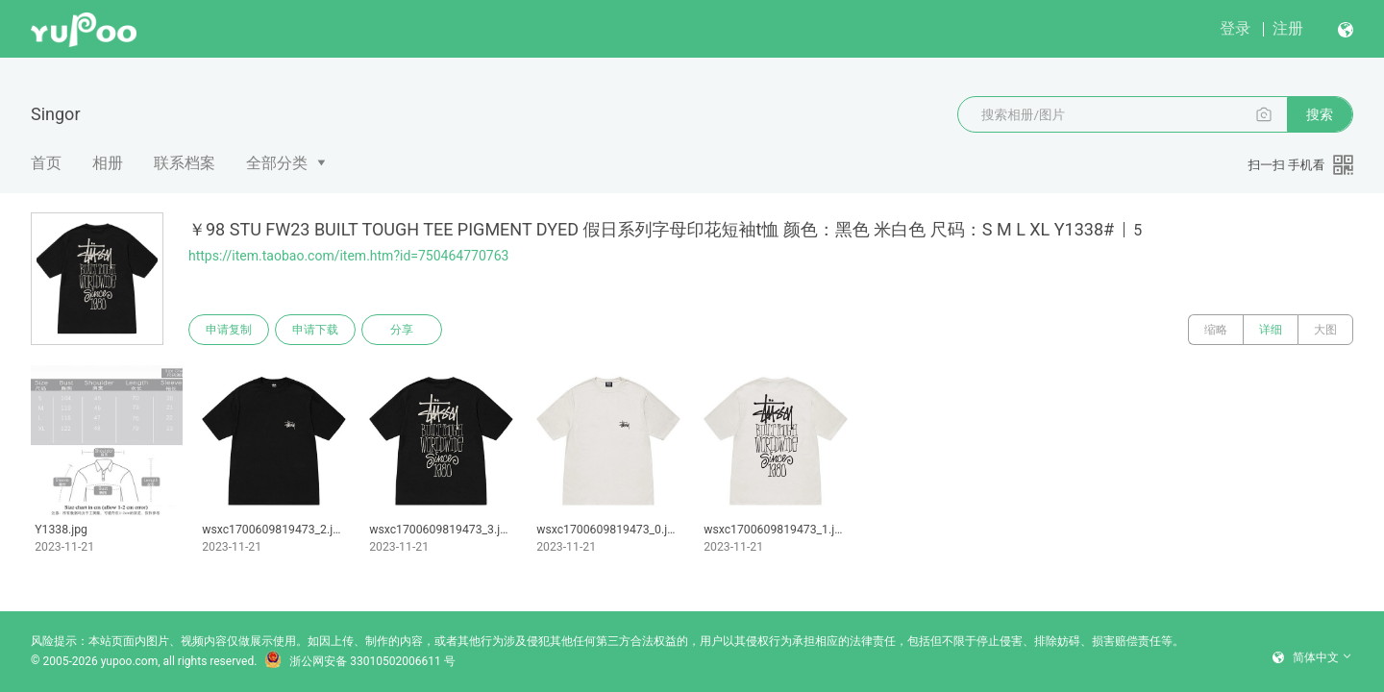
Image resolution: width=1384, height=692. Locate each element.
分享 (401, 329)
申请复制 (229, 329)
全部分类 (277, 163)
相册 (107, 163)
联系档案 (184, 163)
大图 (1325, 329)
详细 (1270, 329)
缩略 (1215, 329)
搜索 (1319, 114)
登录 (1235, 28)
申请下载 (315, 329)
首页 (46, 163)
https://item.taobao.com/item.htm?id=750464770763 (348, 255)
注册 (1288, 28)
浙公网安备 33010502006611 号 (359, 661)
